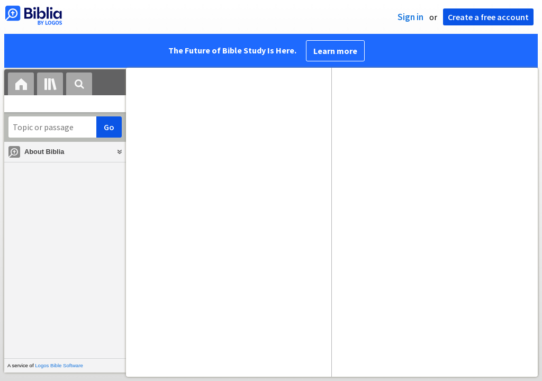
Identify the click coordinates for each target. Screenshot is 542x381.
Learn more (335, 51)
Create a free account (488, 17)
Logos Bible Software (59, 365)
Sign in (410, 17)
